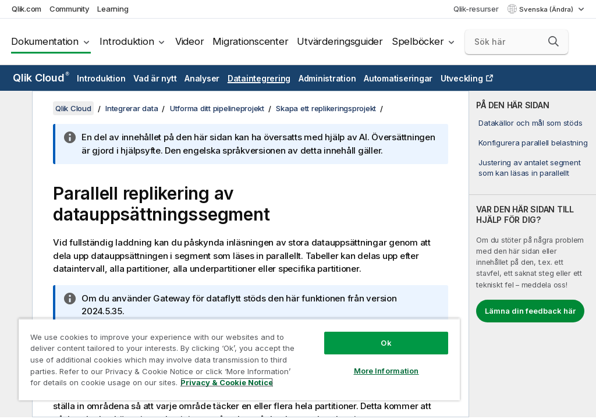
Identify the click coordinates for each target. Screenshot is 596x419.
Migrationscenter (250, 41)
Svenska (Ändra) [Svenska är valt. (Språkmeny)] (547, 9)
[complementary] (532, 254)
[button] (553, 41)
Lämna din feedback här (530, 310)
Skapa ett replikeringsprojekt (326, 108)
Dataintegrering (259, 78)
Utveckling (462, 78)
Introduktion (127, 41)
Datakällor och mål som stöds (530, 122)
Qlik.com (26, 8)
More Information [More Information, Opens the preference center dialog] (386, 370)
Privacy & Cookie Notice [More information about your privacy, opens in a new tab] (226, 382)
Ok (386, 342)
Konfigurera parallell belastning (532, 142)
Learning (112, 8)
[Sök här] (516, 42)
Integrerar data (131, 108)
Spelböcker (418, 41)
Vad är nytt (154, 78)
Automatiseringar (398, 78)
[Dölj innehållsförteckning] (14, 109)
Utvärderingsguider (340, 41)
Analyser (202, 78)
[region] (239, 359)
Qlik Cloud (41, 78)
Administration (327, 78)
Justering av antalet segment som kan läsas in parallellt (529, 167)
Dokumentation (45, 41)
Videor (189, 41)
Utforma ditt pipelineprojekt (217, 108)
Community (69, 8)
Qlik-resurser (476, 8)
